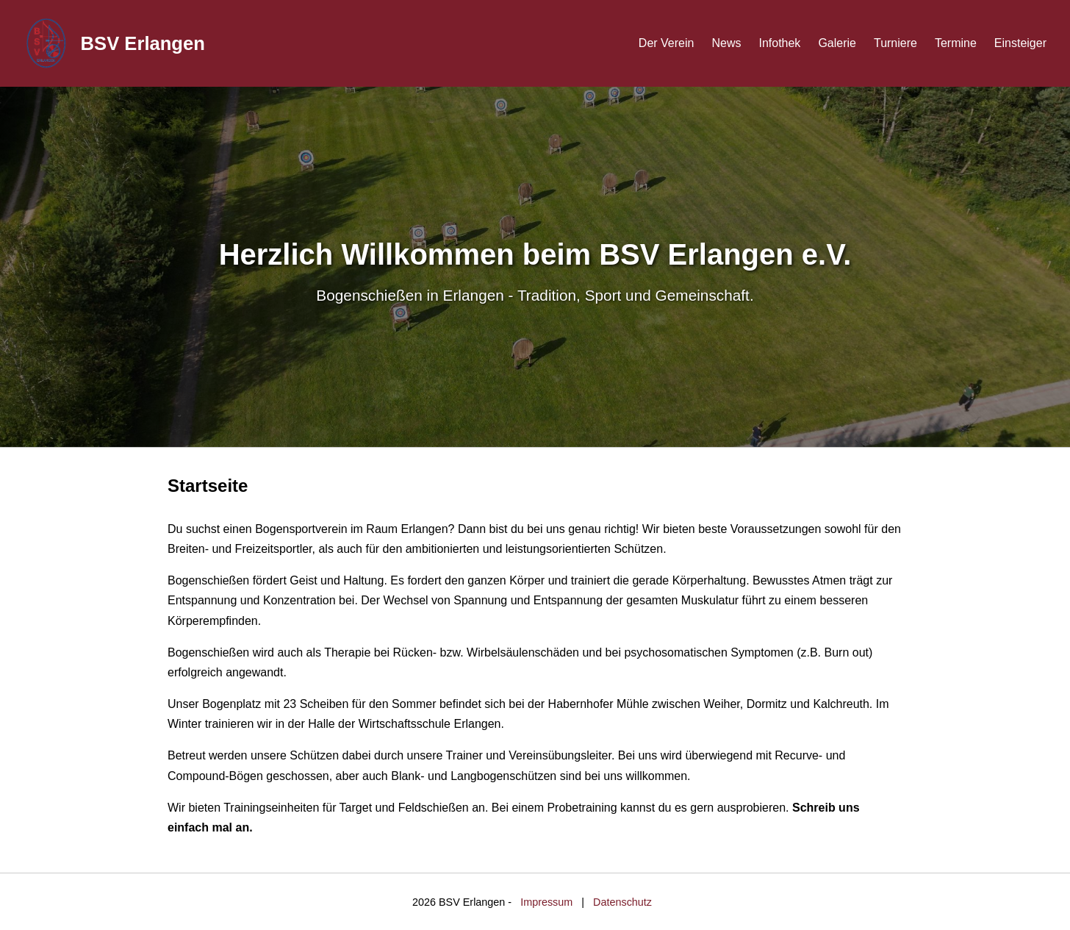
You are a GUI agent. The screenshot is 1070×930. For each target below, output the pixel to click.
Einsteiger (1020, 43)
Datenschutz (622, 902)
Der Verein (666, 43)
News (726, 43)
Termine (956, 43)
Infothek (779, 43)
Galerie (837, 43)
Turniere (895, 43)
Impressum (546, 902)
